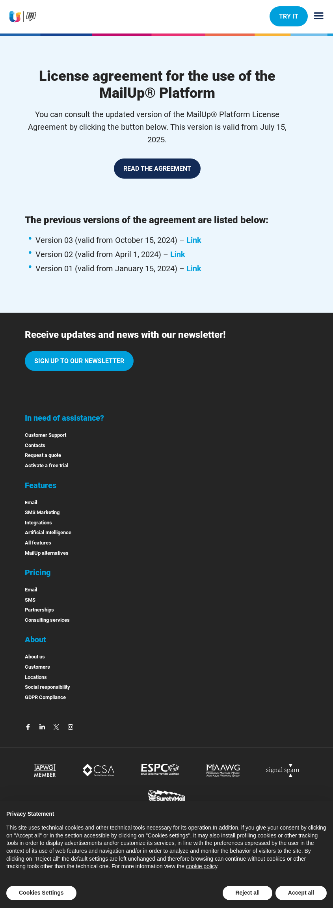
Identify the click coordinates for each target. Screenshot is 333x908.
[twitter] (57, 726)
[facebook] (29, 726)
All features (38, 543)
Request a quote (43, 455)
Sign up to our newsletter (79, 361)
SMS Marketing (42, 512)
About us (35, 657)
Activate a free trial (46, 465)
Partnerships (39, 610)
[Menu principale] (316, 16)
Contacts (35, 445)
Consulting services (47, 620)
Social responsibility (47, 687)
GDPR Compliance (45, 697)
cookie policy (201, 866)
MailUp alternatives (47, 553)
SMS (30, 600)
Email (31, 502)
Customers (37, 667)
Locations (36, 677)
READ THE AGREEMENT (157, 168)
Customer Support (45, 435)
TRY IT (288, 16)
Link (193, 240)
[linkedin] (43, 726)
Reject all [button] (247, 892)
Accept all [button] (301, 892)
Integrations (38, 523)
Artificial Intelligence (48, 532)
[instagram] (70, 726)
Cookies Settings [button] (41, 892)
